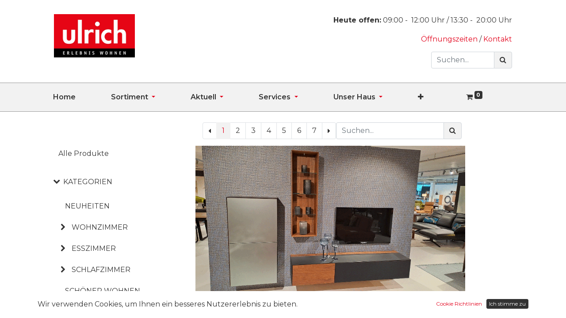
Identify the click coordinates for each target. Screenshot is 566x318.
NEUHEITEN (87, 206)
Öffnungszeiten (450, 39)
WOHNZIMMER (100, 227)
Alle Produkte (83, 153)
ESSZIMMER (94, 248)
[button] (438, 97)
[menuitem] (82, 97)
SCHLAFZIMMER (101, 269)
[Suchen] (503, 60)
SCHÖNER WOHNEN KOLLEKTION (102, 298)
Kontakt (497, 39)
